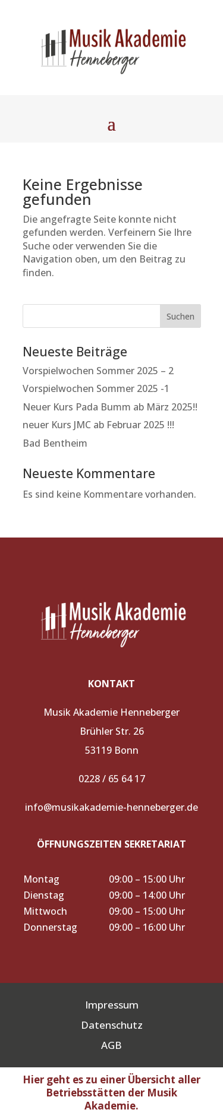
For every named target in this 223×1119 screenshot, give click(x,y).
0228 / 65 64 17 (111, 778)
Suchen (180, 316)
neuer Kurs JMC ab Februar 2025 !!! (98, 424)
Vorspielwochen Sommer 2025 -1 (96, 388)
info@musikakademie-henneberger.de (111, 807)
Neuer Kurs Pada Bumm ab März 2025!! (110, 406)
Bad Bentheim (55, 443)
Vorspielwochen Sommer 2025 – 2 (98, 370)
